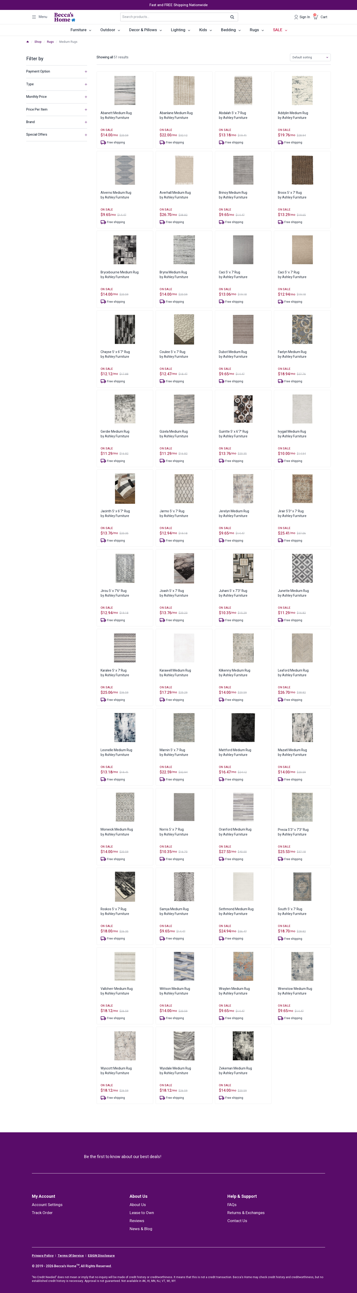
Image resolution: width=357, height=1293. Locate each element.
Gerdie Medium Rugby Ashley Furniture (115, 434)
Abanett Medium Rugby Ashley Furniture (116, 115)
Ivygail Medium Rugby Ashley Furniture (292, 434)
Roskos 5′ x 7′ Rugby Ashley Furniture (115, 911)
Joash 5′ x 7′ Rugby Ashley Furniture (174, 593)
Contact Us (237, 1221)
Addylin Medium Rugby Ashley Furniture (293, 115)
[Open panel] (39, 17)
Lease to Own (142, 1213)
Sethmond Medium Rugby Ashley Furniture (236, 911)
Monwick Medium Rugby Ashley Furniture (117, 832)
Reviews (137, 1221)
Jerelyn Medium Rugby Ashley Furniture (234, 513)
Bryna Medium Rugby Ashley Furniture (174, 275)
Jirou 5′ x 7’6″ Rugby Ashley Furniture (115, 593)
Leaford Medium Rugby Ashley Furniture (293, 673)
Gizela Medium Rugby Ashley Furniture (174, 434)
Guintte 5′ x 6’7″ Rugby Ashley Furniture (233, 434)
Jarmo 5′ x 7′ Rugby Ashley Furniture (174, 513)
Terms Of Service (71, 1255)
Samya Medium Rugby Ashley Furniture (174, 911)
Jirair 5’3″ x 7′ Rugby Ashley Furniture (292, 513)
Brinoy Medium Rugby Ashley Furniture (233, 195)
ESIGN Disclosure (101, 1255)
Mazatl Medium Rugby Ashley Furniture (292, 752)
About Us (139, 1196)
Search (233, 17)
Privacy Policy (43, 1255)
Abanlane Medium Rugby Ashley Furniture (176, 115)
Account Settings (47, 1205)
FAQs (232, 1205)
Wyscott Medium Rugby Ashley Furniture (116, 1071)
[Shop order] (310, 57)
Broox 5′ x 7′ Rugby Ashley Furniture (292, 195)
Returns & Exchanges (246, 1213)
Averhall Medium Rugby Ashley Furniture (175, 195)
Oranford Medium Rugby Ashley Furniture (235, 832)
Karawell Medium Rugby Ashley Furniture (175, 673)
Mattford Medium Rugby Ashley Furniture (235, 752)
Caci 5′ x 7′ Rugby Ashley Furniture (233, 275)
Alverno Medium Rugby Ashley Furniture (116, 195)
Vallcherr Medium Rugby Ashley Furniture (117, 991)
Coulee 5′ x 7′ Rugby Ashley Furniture (174, 354)
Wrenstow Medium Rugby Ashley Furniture (295, 991)
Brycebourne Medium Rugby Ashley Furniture (120, 275)
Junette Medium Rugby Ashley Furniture (293, 593)
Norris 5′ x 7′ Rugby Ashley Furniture (174, 832)
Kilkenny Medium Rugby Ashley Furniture (234, 673)
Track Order (42, 1213)
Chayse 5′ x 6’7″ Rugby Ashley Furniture (115, 354)
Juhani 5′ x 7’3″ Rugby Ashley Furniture (233, 593)
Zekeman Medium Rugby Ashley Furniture (235, 1071)
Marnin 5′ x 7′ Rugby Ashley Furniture (174, 752)
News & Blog (141, 1229)
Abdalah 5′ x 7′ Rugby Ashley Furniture (233, 115)
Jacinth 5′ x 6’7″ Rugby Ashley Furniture (115, 513)
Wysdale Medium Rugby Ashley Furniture (175, 1071)
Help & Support (242, 1196)
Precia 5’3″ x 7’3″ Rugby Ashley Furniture (293, 832)
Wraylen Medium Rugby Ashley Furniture (234, 991)
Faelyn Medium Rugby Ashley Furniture (292, 354)
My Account (43, 1196)
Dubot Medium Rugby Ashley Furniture (233, 354)
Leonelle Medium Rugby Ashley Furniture (116, 752)
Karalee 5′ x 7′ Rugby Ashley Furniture (115, 673)
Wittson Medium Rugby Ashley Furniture (175, 991)
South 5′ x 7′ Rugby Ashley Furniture (292, 911)
